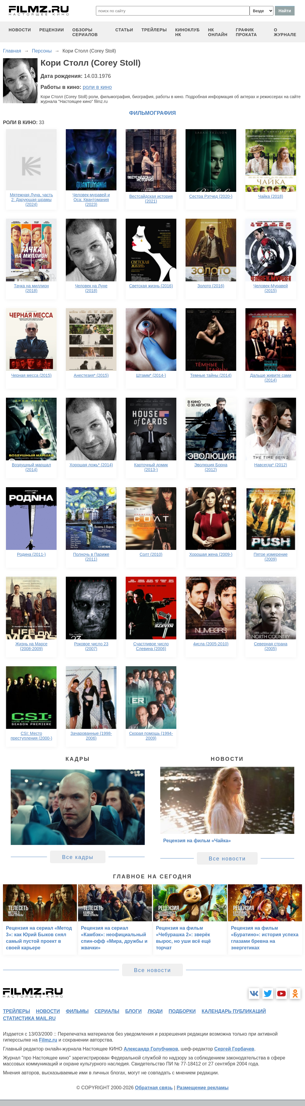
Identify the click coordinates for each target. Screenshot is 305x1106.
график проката (246, 32)
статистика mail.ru (29, 1018)
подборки (182, 1011)
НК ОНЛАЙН (218, 32)
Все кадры (78, 857)
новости (20, 29)
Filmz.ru (48, 1039)
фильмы (77, 1011)
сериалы (106, 1011)
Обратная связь (154, 1087)
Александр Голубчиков (151, 1048)
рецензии (51, 29)
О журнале (285, 32)
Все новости (227, 859)
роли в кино (97, 87)
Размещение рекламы (203, 1087)
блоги (133, 1011)
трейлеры (154, 29)
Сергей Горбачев (234, 1048)
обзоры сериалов (85, 32)
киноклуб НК (187, 32)
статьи (124, 29)
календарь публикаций (234, 1011)
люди (155, 1011)
